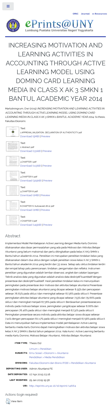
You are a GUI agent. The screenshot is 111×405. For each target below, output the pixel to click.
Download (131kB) (30, 150)
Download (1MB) (29, 195)
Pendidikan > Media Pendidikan (47, 357)
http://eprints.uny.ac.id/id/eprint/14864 (52, 385)
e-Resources (99, 14)
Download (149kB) (30, 224)
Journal (85, 14)
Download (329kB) (30, 180)
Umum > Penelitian (40, 348)
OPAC (75, 14)
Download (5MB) (29, 136)
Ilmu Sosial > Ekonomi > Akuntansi (48, 352)
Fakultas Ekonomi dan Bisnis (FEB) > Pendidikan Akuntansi (62, 362)
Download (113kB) (30, 165)
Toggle (8, 7)
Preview (45, 136)
